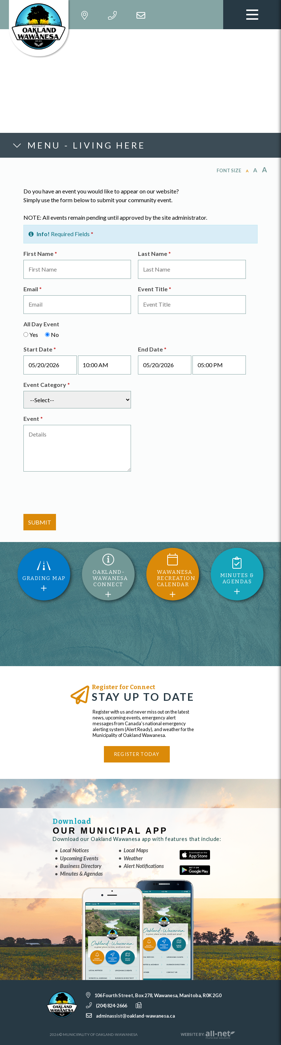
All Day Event (41, 323)
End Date (152, 349)
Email (32, 288)
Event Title (154, 288)
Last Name (154, 253)
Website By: (208, 1035)
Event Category (46, 384)
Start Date (39, 349)
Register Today (137, 754)
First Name (40, 253)
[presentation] (79, 494)
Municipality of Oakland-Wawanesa (40, 29)
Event (33, 418)
